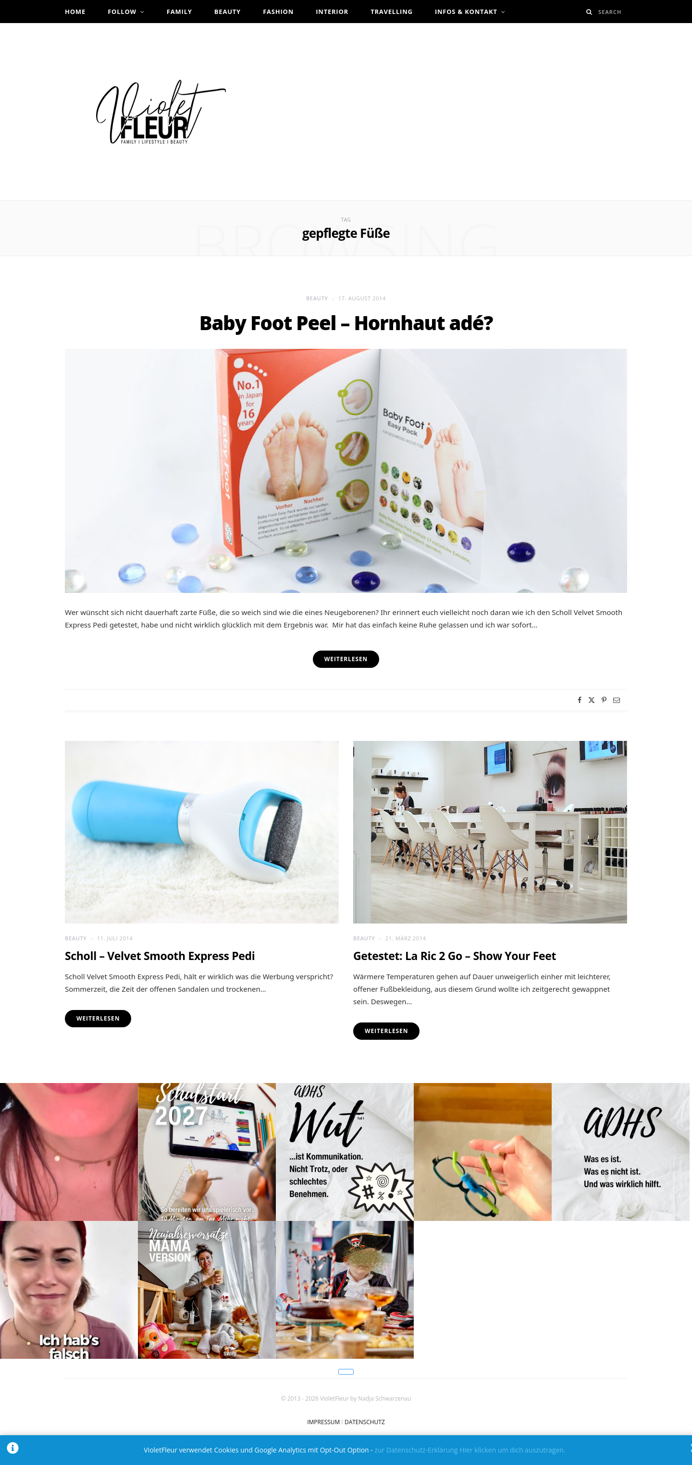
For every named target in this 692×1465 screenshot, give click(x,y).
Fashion (278, 11)
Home (75, 11)
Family (179, 11)
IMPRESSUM (323, 1422)
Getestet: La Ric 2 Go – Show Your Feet (454, 955)
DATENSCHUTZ (365, 1422)
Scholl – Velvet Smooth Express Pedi (160, 955)
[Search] (589, 12)
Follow (122, 11)
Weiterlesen (98, 1018)
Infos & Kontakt (466, 11)
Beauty (227, 11)
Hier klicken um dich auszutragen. (512, 1449)
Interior (332, 11)
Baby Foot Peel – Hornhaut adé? (346, 322)
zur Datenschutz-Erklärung (415, 1449)
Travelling (392, 11)
